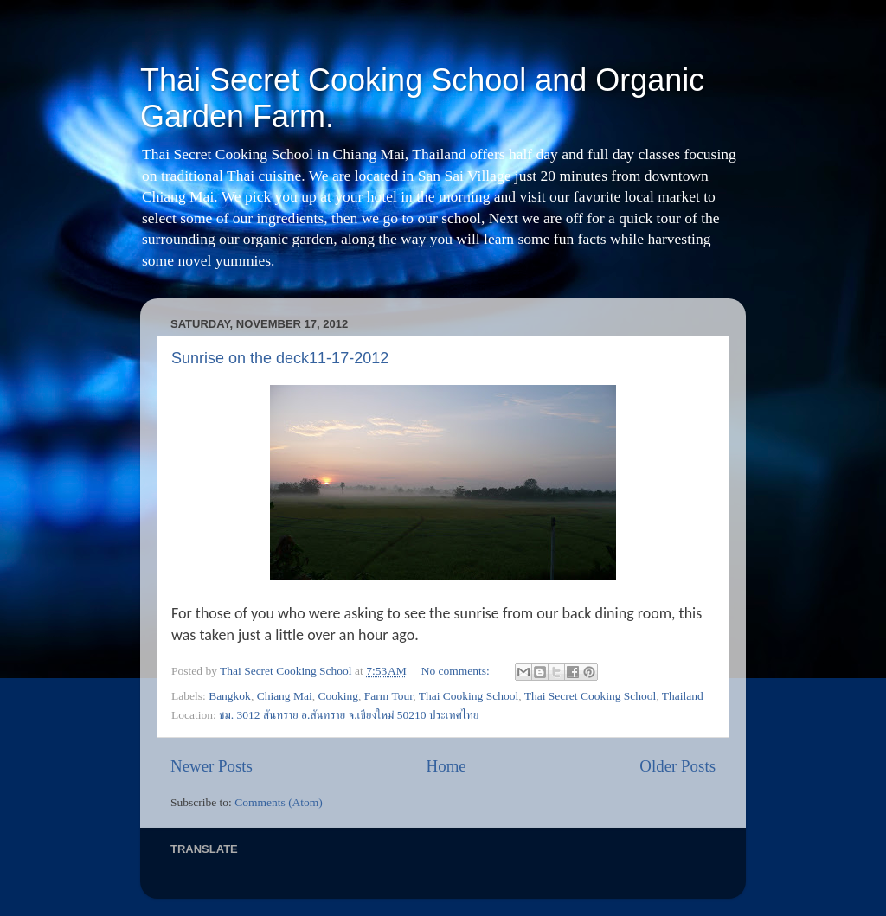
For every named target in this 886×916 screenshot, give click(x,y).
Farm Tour (388, 695)
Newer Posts (211, 766)
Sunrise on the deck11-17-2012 (279, 358)
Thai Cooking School (469, 695)
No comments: (457, 670)
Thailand (682, 695)
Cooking (338, 695)
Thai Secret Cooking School (590, 695)
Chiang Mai (284, 695)
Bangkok (230, 695)
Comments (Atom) (278, 802)
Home (446, 766)
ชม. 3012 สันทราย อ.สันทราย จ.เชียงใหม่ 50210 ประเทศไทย (348, 714)
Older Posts (677, 766)
